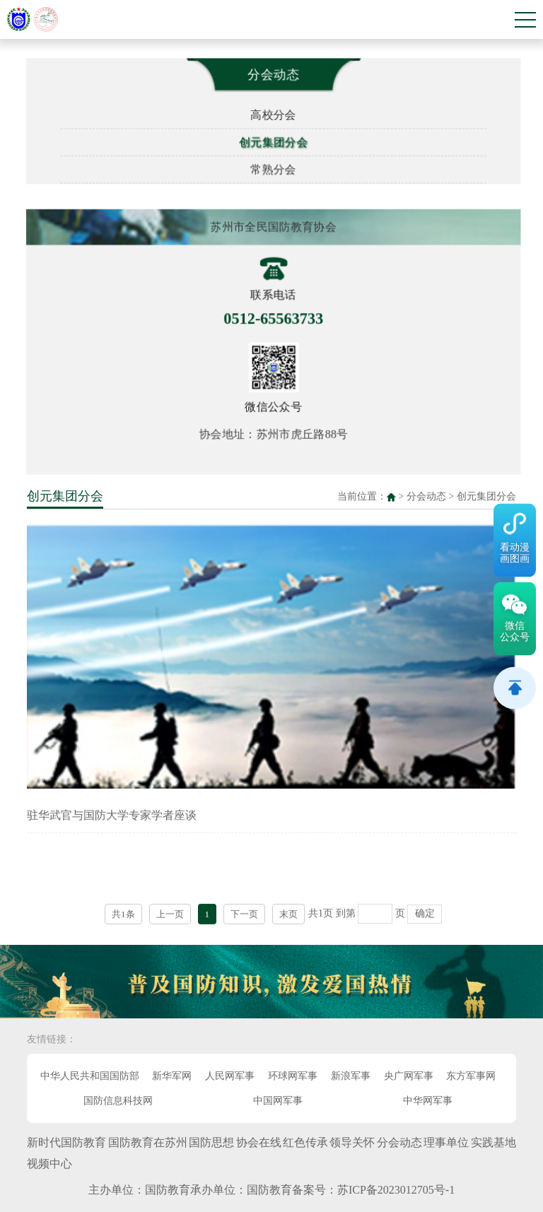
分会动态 (426, 493)
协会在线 (258, 1142)
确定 (425, 911)
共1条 (123, 911)
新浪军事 (350, 1076)
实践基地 (493, 1142)
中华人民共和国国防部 (89, 1076)
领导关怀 (352, 1142)
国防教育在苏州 (147, 1142)
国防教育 (167, 1190)
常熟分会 (276, 168)
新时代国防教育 (66, 1142)
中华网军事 (427, 1100)
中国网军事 (278, 1100)
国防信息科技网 (118, 1100)
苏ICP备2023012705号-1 (396, 1190)
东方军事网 (471, 1076)
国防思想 (211, 1142)
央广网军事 (408, 1076)
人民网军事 (230, 1076)
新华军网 (172, 1076)
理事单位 (446, 1142)
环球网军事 (292, 1076)
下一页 (244, 911)
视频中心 (49, 1164)
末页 (288, 911)
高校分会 (276, 113)
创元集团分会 (276, 140)
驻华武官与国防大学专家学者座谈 (112, 812)
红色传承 (305, 1142)
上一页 (170, 911)
